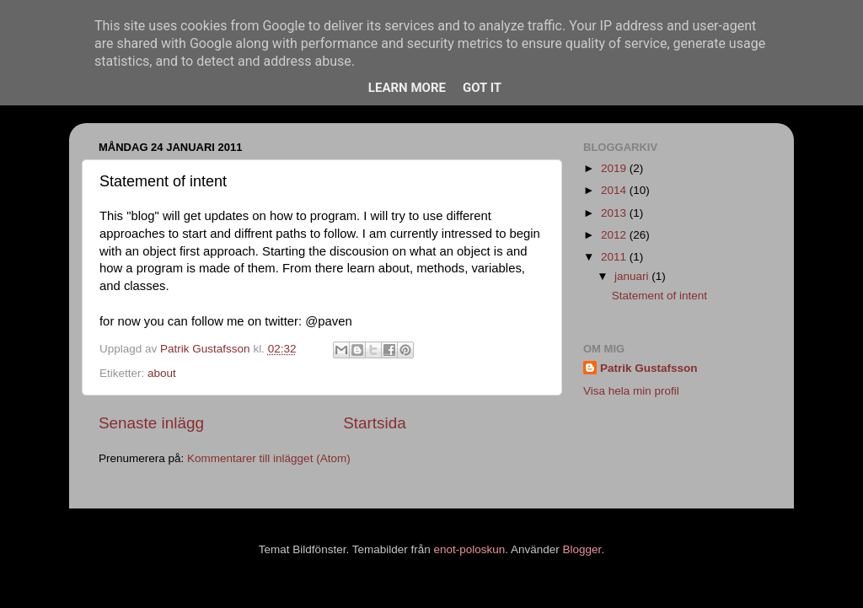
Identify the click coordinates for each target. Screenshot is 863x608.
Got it (482, 87)
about (161, 373)
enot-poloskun (469, 549)
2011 (615, 256)
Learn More (407, 87)
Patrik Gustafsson (649, 368)
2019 (615, 168)
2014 (615, 190)
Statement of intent (659, 295)
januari (632, 276)
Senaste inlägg (151, 423)
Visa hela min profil (631, 391)
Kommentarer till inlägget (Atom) (269, 458)
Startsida (374, 423)
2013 (615, 213)
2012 (615, 235)
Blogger (582, 549)
